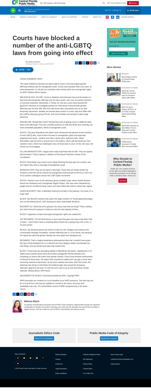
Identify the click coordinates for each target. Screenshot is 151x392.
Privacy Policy (87, 368)
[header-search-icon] (105, 5)
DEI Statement (87, 364)
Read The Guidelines (44, 343)
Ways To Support (69, 22)
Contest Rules (87, 373)
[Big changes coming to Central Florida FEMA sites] (114, 82)
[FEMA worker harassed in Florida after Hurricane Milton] (114, 147)
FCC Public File (88, 378)
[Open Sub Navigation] (17, 22)
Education (125, 78)
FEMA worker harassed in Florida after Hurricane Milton (130, 149)
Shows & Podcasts (28, 22)
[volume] (19, 15)
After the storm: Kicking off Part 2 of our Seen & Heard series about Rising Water (129, 116)
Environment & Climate (130, 92)
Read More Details (109, 343)
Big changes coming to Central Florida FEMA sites (129, 84)
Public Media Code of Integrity (109, 337)
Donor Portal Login (117, 359)
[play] (13, 15)
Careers (58, 364)
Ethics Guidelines (61, 378)
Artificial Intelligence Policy (91, 359)
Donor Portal (127, 22)
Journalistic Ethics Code (44, 337)
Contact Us (59, 368)
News (12, 22)
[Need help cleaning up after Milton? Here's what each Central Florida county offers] (114, 130)
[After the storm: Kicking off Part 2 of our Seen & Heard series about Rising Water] (114, 112)
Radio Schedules (60, 359)
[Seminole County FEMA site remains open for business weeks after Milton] (114, 96)
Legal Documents (61, 373)
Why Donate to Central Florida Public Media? (122, 166)
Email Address (114, 51)
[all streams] (133, 15)
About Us (97, 22)
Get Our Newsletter (117, 5)
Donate (135, 5)
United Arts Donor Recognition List (122, 364)
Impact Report (115, 368)
